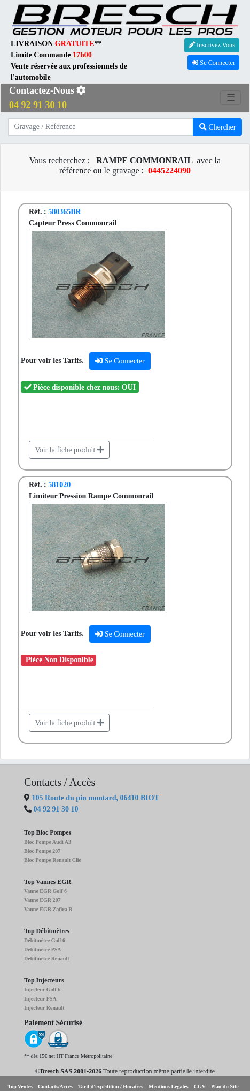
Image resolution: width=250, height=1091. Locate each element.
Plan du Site (225, 1086)
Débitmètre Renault (46, 958)
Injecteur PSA (40, 999)
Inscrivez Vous (212, 45)
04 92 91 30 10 (56, 809)
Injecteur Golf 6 (42, 989)
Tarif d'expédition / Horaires (110, 1086)
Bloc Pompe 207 (42, 851)
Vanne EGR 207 (42, 900)
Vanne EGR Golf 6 (45, 891)
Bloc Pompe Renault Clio (53, 860)
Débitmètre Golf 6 (44, 940)
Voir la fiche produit (69, 450)
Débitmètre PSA (42, 949)
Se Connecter (213, 62)
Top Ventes (20, 1086)
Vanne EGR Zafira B (48, 909)
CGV (200, 1086)
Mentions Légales (169, 1086)
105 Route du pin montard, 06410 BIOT (94, 798)
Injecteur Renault (44, 1008)
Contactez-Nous (47, 97)
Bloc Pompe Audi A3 (47, 842)
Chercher (217, 127)
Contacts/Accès (55, 1086)
